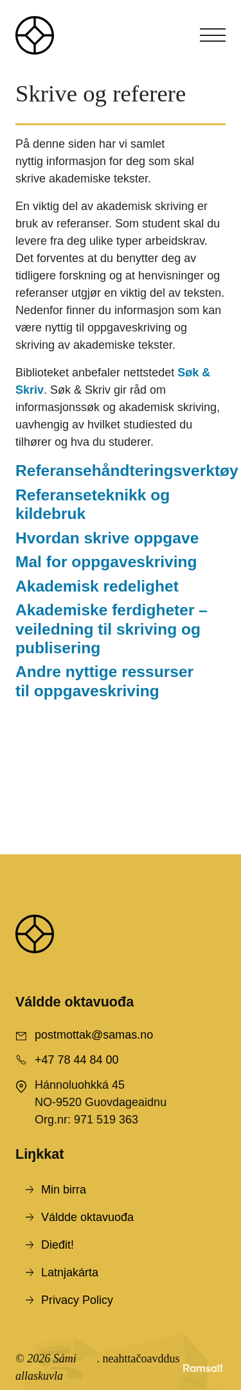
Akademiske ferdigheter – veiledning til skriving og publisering (111, 628)
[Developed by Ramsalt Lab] (203, 1367)
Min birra (63, 1189)
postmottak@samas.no (94, 1034)
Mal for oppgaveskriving (106, 561)
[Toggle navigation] (213, 35)
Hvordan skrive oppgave (107, 538)
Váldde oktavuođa (87, 1217)
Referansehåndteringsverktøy (126, 470)
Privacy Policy (77, 1300)
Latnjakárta (69, 1272)
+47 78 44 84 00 (77, 1059)
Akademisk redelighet (97, 586)
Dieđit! (57, 1244)
